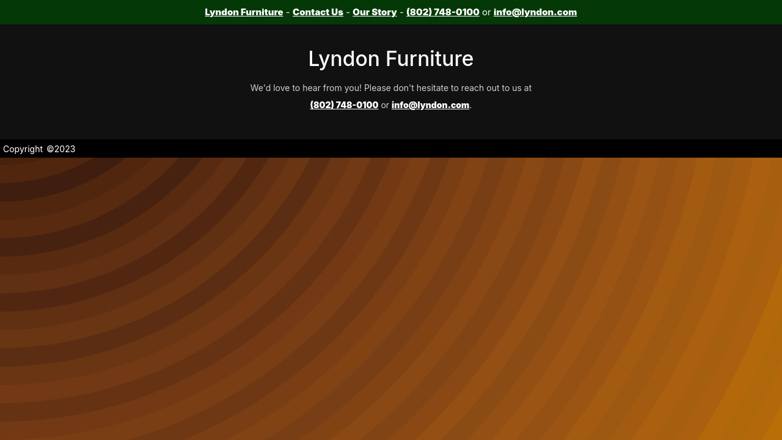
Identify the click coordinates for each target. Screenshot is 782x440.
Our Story (374, 12)
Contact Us (318, 12)
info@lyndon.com (535, 12)
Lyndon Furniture (244, 12)
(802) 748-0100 (443, 12)
